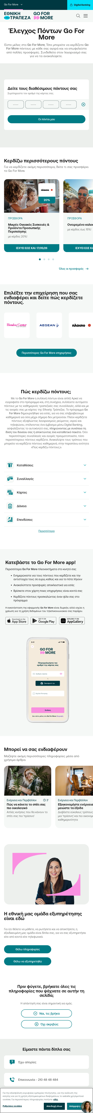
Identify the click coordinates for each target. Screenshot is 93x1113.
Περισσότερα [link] (46, 530)
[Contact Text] (46, 1079)
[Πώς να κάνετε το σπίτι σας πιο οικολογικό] (27, 781)
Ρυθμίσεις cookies (12, 1106)
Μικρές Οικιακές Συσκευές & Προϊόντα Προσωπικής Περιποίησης (28, 228)
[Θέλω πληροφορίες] (27, 949)
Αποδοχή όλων (54, 1106)
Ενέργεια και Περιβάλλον (22, 800)
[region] (46, 1100)
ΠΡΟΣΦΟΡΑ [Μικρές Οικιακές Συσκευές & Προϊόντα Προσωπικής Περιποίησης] (15, 218)
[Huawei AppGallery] (73, 619)
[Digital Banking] (80, 5)
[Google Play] (45, 619)
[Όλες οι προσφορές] (74, 269)
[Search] (78, 15)
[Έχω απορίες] (46, 1062)
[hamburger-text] (85, 16)
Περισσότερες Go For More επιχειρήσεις (46, 352)
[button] (40, 259)
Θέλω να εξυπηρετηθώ (27, 961)
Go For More (13, 4)
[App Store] (18, 619)
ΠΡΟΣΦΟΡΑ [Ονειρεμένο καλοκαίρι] (74, 218)
